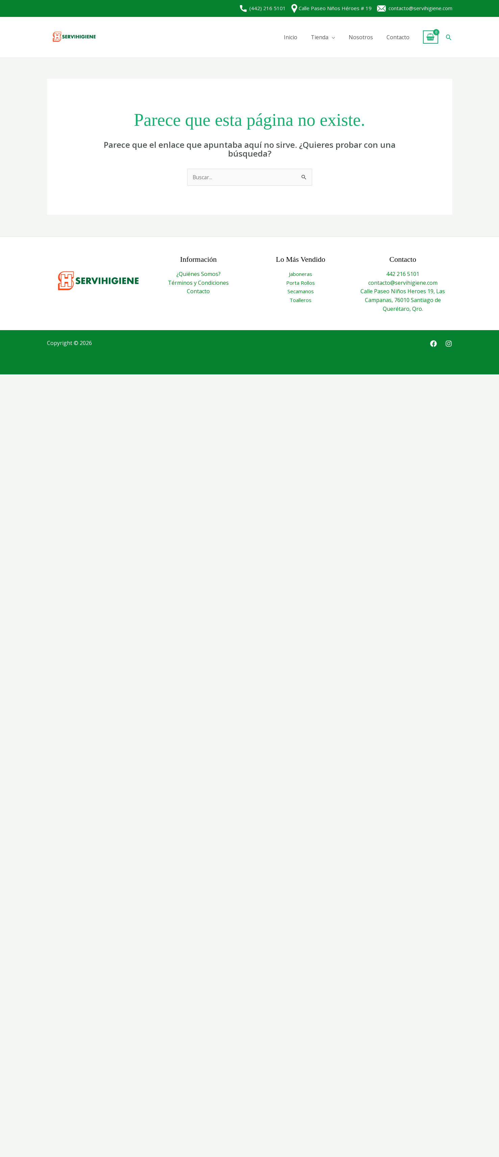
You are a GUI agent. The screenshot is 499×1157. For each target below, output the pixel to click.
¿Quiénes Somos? (198, 274)
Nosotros (361, 37)
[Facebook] (433, 344)
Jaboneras (300, 274)
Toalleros (300, 300)
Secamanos (301, 291)
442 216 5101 (402, 274)
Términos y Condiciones (198, 283)
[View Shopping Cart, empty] (430, 37)
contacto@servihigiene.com (414, 8)
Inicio (290, 37)
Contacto (397, 37)
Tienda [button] (319, 37)
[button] (448, 37)
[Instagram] (448, 344)
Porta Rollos (300, 283)
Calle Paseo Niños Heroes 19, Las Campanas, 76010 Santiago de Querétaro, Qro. (402, 300)
